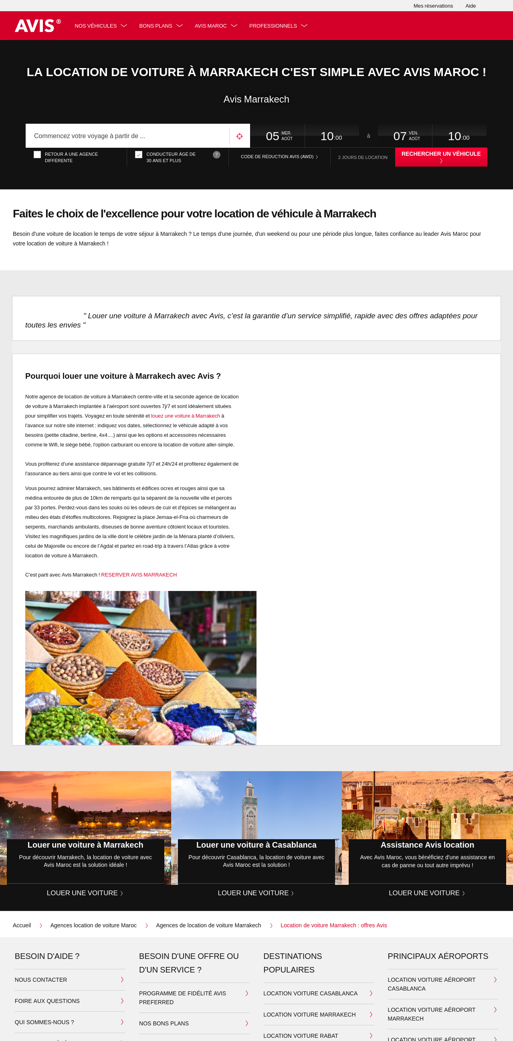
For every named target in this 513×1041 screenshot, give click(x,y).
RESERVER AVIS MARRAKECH (139, 574)
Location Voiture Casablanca (310, 993)
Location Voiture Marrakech (309, 1014)
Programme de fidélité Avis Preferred (182, 997)
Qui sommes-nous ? (44, 1022)
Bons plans (156, 25)
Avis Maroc (211, 25)
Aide (470, 5)
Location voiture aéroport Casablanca (432, 984)
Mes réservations (433, 5)
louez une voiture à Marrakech (185, 415)
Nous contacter (41, 979)
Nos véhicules (96, 25)
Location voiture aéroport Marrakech (432, 1014)
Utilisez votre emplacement (240, 136)
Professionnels (273, 25)
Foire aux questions (47, 1001)
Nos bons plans (164, 1023)
